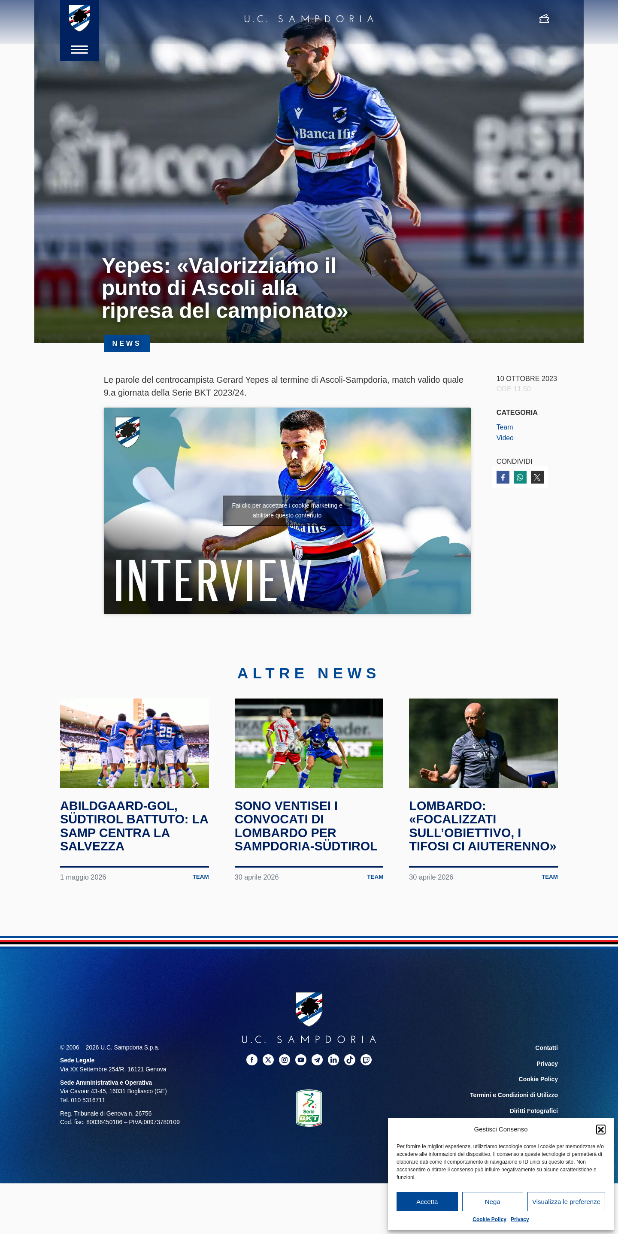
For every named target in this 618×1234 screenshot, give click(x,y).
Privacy (520, 1219)
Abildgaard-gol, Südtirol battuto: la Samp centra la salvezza (127, 828)
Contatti (547, 1064)
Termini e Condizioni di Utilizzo (514, 1110)
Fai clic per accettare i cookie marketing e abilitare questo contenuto (287, 510)
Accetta (427, 1201)
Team (505, 427)
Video (505, 438)
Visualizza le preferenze (566, 1201)
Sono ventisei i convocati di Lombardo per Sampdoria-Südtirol (309, 828)
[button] (601, 1129)
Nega (492, 1201)
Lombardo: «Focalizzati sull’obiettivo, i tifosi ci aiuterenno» (467, 835)
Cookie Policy (489, 1219)
